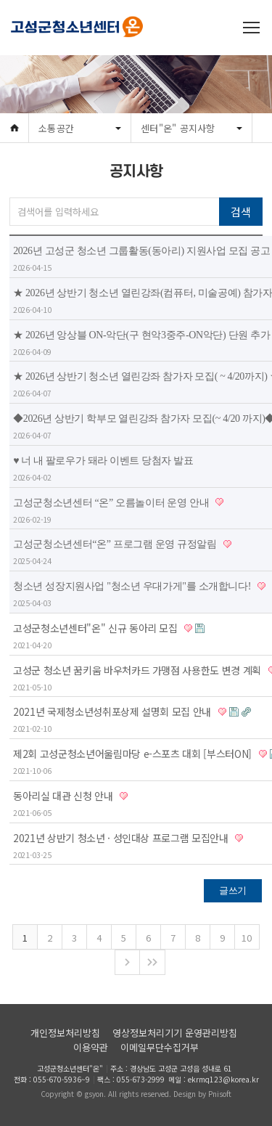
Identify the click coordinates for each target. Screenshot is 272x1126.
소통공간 (56, 128)
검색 (240, 211)
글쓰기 (233, 890)
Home (14, 128)
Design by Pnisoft (202, 1093)
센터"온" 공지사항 (178, 128)
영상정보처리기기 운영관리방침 (174, 1033)
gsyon (94, 1093)
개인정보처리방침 (65, 1033)
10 (246, 938)
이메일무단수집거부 (159, 1047)
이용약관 (90, 1047)
